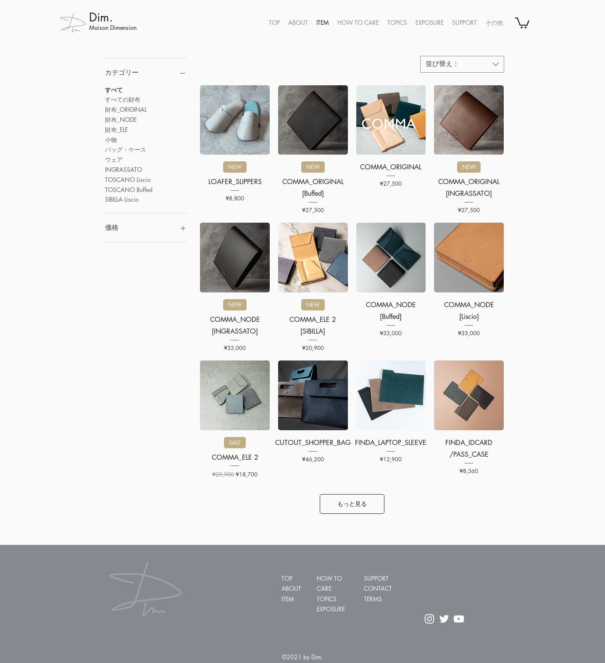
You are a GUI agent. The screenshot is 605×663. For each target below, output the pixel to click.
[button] (522, 22)
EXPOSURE (331, 609)
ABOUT (291, 588)
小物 (111, 139)
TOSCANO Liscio (128, 179)
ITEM (287, 599)
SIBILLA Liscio (122, 199)
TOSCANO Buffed (129, 189)
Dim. (101, 17)
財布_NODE (121, 119)
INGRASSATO (123, 169)
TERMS (373, 599)
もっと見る (352, 504)
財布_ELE (116, 129)
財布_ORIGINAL (126, 109)
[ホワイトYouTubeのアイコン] (458, 619)
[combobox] (462, 64)
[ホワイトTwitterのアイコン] (444, 619)
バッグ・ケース (125, 149)
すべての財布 (122, 99)
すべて (114, 89)
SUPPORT (376, 578)
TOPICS (327, 599)
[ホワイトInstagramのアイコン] (429, 619)
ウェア (114, 159)
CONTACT (378, 588)
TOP (286, 578)
